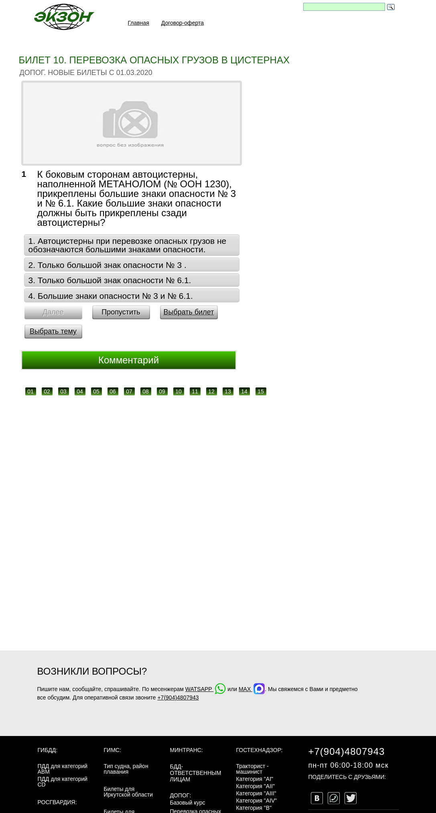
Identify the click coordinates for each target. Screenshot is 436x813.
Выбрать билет (188, 312)
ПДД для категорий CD (63, 782)
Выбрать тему (53, 331)
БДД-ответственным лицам (195, 773)
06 (113, 391)
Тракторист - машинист (252, 769)
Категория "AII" (255, 786)
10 (178, 391)
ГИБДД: (48, 750)
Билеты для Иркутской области (128, 792)
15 (261, 391)
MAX (252, 689)
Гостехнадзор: (259, 750)
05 (96, 391)
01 (30, 391)
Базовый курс (187, 802)
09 (162, 391)
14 (244, 391)
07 (129, 391)
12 (211, 391)
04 (80, 391)
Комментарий (128, 360)
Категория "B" (254, 808)
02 (47, 391)
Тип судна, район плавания (126, 769)
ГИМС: (112, 750)
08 (145, 391)
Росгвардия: (57, 802)
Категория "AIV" (256, 800)
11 (195, 391)
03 (63, 391)
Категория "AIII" (256, 793)
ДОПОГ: (180, 795)
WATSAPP (205, 689)
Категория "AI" (255, 779)
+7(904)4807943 (178, 697)
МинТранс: (186, 750)
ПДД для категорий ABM (63, 769)
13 (228, 391)
